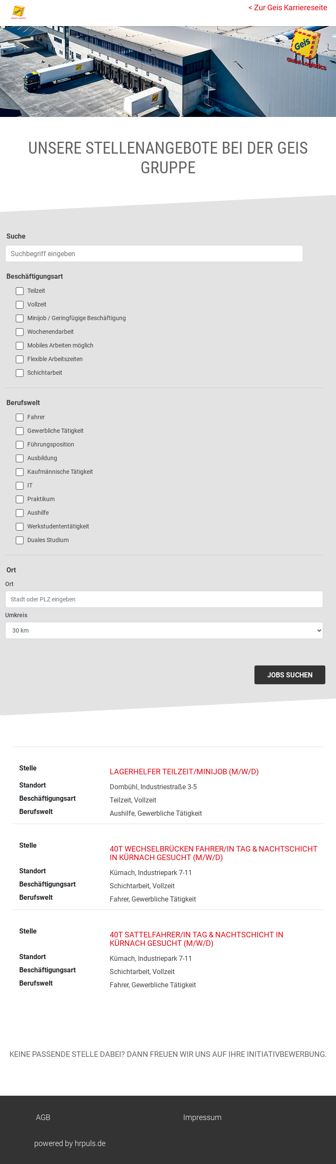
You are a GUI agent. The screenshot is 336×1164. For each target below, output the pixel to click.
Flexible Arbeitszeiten (55, 359)
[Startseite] (45, 12)
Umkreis (16, 615)
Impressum (202, 1117)
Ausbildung (42, 458)
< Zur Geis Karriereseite (287, 7)
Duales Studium (48, 540)
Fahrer (36, 417)
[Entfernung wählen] (164, 630)
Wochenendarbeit (50, 331)
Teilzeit (36, 290)
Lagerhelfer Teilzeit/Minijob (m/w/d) (184, 771)
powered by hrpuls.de (69, 1143)
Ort (9, 584)
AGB (43, 1117)
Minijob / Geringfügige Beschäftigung (76, 318)
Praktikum (41, 499)
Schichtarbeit (44, 372)
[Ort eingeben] (164, 599)
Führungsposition (50, 444)
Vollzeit (37, 304)
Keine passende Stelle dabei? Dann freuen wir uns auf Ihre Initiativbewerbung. (168, 1054)
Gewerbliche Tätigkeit (55, 430)
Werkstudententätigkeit (58, 526)
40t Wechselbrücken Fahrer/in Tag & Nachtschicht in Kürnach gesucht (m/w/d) (214, 853)
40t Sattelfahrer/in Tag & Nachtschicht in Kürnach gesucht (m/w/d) (196, 939)
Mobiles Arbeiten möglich (60, 345)
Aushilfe (38, 512)
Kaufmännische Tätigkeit (60, 471)
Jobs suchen (290, 675)
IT (29, 485)
